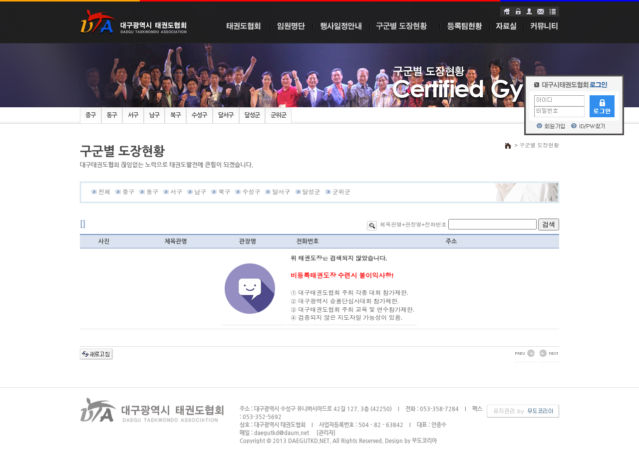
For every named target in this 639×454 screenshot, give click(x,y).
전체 (104, 192)
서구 (133, 115)
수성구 (199, 115)
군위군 (278, 115)
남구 (154, 115)
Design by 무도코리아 (411, 441)
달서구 (226, 115)
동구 (112, 115)
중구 (90, 115)
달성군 (252, 115)
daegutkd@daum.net (281, 433)
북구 (175, 115)
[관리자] (326, 433)
